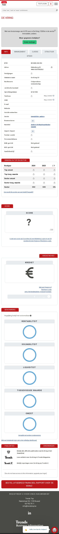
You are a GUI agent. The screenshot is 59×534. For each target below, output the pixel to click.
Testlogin (42, 4)
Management (19, 52)
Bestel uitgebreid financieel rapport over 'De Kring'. (29, 484)
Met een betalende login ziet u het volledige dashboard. (19, 440)
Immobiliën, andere (38, 116)
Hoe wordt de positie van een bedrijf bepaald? (18, 192)
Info (6, 52)
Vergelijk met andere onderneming (29, 435)
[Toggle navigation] (55, 3)
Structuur (49, 52)
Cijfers (35, 52)
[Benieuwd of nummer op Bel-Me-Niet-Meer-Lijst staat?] (54, 96)
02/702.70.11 (29, 504)
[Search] (28, 10)
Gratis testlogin (29, 42)
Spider (29, 56)
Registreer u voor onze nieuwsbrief (29, 494)
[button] (33, 121)
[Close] (55, 30)
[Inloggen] (51, 4)
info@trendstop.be (29, 506)
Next (54, 166)
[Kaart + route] (51, 67)
